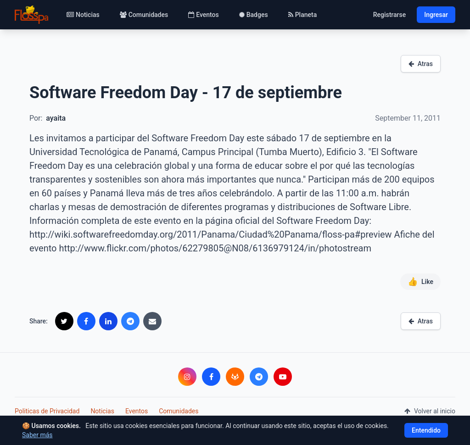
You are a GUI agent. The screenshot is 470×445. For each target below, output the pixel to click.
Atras (420, 63)
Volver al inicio (429, 411)
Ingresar (436, 14)
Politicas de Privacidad (47, 411)
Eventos (203, 14)
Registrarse (389, 14)
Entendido (426, 430)
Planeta (302, 14)
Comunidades (144, 14)
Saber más (37, 435)
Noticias (83, 14)
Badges (253, 14)
